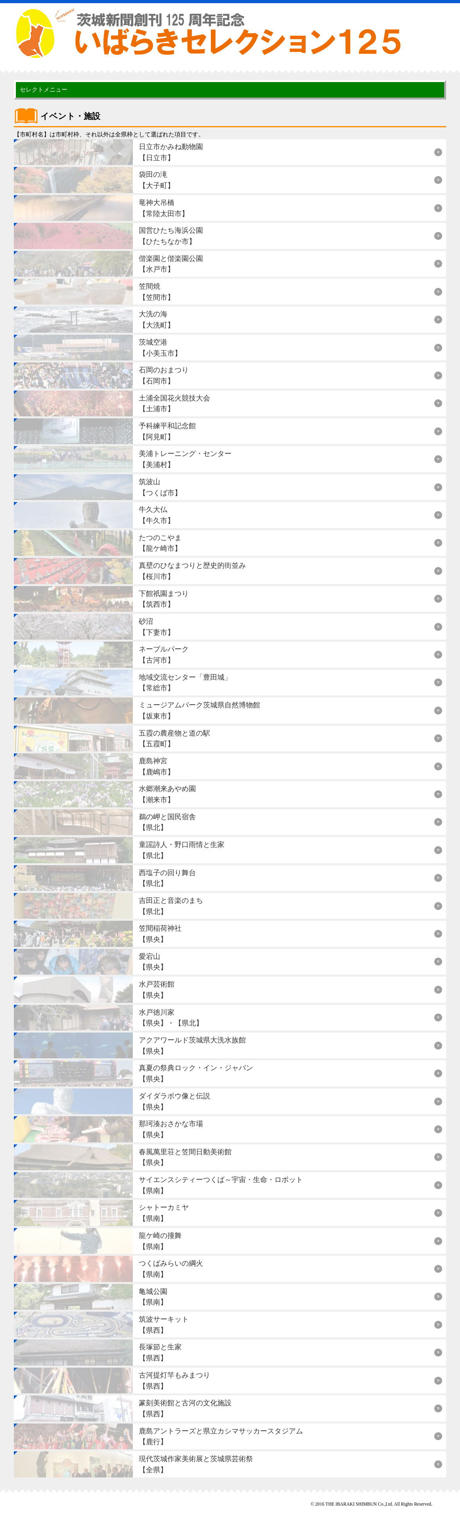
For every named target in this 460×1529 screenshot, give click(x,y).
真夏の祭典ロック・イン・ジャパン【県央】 (196, 1073)
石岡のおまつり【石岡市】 (164, 375)
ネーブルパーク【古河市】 (164, 654)
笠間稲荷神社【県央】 (160, 933)
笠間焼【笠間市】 (156, 291)
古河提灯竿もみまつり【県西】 (174, 1380)
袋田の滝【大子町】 (156, 180)
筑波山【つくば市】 (160, 487)
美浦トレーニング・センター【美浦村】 (185, 459)
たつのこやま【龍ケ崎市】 (160, 543)
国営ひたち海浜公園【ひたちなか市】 (171, 235)
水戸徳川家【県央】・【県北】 (171, 1017)
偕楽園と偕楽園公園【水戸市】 (171, 264)
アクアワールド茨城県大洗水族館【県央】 (192, 1045)
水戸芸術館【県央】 (156, 989)
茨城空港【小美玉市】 (160, 347)
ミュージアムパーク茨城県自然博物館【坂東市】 (199, 710)
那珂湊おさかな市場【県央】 (171, 1129)
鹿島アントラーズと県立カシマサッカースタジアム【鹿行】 (221, 1436)
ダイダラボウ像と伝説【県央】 (174, 1101)
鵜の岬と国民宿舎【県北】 (167, 822)
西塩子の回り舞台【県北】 (167, 878)
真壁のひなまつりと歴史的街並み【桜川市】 (192, 571)
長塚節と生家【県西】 (160, 1352)
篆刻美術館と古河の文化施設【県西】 (185, 1408)
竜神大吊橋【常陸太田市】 (164, 208)
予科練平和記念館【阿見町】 (167, 431)
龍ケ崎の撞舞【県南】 (160, 1241)
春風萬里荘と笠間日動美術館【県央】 (185, 1157)
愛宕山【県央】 (153, 961)
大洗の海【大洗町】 (156, 319)
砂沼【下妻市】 (156, 626)
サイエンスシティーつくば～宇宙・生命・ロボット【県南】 (221, 1185)
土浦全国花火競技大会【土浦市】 (174, 403)
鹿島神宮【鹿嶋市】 (156, 766)
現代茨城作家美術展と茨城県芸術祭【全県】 (196, 1464)
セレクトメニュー (43, 89)
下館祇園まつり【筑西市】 (164, 599)
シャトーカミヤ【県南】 (164, 1212)
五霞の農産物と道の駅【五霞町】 (174, 738)
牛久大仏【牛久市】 (156, 515)
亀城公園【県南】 (153, 1297)
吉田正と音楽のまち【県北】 (171, 906)
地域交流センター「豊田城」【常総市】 (185, 682)
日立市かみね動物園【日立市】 (171, 152)
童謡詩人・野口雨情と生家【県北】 (181, 850)
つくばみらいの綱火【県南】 (171, 1268)
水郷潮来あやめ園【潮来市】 (167, 794)
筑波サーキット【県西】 (164, 1324)
